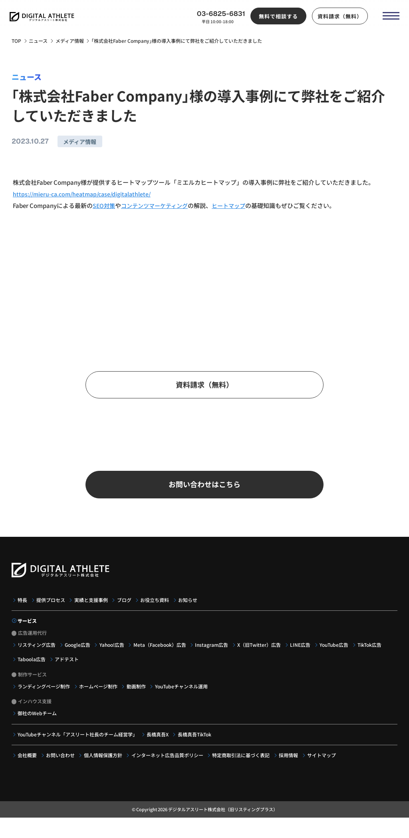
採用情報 (290, 764)
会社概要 (27, 764)
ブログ (126, 608)
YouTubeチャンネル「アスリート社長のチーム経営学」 (78, 743)
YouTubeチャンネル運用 (183, 695)
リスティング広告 (37, 653)
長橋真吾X (158, 743)
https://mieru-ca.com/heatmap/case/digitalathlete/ (85, 193)
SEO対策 (104, 205)
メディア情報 (70, 40)
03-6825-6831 (218, 16)
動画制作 (137, 695)
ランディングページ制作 (44, 695)
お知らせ (190, 608)
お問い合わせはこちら (204, 492)
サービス (27, 629)
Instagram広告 (213, 653)
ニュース (38, 40)
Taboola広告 (32, 668)
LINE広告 (303, 653)
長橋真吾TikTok (195, 743)
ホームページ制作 (99, 695)
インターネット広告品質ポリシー (169, 764)
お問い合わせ (61, 764)
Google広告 (78, 653)
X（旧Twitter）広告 (261, 653)
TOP (16, 40)
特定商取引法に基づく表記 (243, 764)
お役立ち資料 (157, 608)
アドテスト (67, 668)
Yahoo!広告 (113, 653)
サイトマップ (324, 764)
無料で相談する (276, 18)
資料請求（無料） (337, 18)
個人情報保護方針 (104, 764)
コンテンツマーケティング (158, 205)
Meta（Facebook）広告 (161, 653)
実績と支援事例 (92, 608)
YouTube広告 (337, 653)
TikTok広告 (373, 653)
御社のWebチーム (37, 722)
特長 (23, 608)
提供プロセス (51, 608)
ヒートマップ (236, 205)
